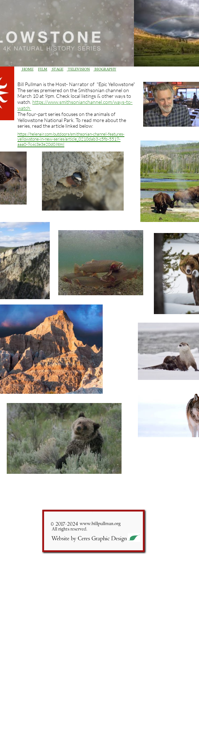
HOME (27, 69)
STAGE (57, 69)
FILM (42, 69)
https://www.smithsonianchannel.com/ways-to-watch (75, 105)
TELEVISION (78, 69)
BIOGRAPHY (104, 69)
